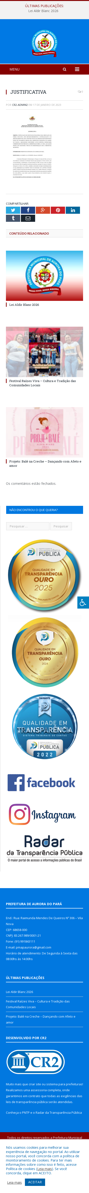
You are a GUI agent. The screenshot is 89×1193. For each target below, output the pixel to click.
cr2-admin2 (20, 132)
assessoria (39, 1118)
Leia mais (44, 1168)
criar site (35, 1112)
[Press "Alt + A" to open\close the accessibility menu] (83, 602)
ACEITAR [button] (35, 1182)
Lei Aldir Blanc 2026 (43, 11)
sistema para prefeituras (64, 1112)
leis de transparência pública (27, 1130)
